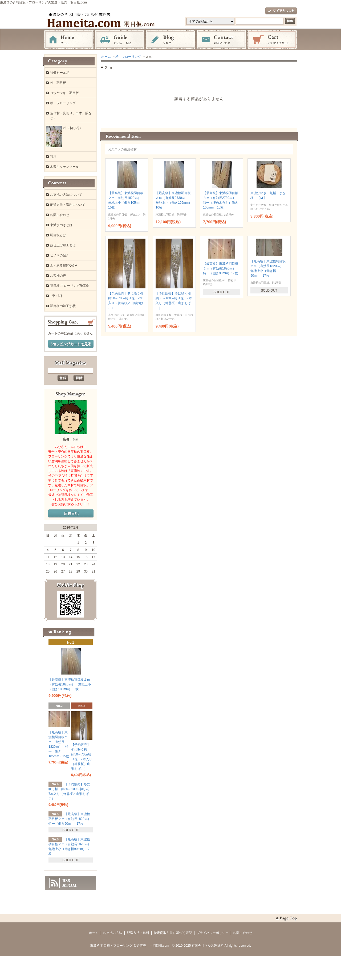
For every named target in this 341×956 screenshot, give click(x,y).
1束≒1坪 (56, 296)
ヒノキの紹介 (59, 255)
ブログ (170, 39)
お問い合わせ (221, 39)
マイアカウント (281, 11)
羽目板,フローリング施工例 (69, 286)
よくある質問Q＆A (63, 265)
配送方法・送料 (138, 933)
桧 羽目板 (58, 83)
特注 (53, 156)
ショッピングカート (272, 39)
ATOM (69, 885)
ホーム (69, 39)
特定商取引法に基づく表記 (173, 933)
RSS (66, 880)
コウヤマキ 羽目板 (64, 93)
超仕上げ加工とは (63, 245)
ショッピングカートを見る (71, 344)
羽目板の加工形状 (63, 306)
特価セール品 (59, 73)
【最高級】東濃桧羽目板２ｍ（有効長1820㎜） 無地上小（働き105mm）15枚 (69, 684)
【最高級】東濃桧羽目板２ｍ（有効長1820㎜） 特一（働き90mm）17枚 (221, 268)
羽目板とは (58, 235)
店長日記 (71, 513)
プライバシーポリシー (213, 933)
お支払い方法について (66, 195)
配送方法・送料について (67, 205)
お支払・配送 (120, 39)
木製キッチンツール (64, 167)
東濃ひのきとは (61, 225)
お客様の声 (58, 275)
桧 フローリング (128, 57)
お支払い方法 (112, 933)
